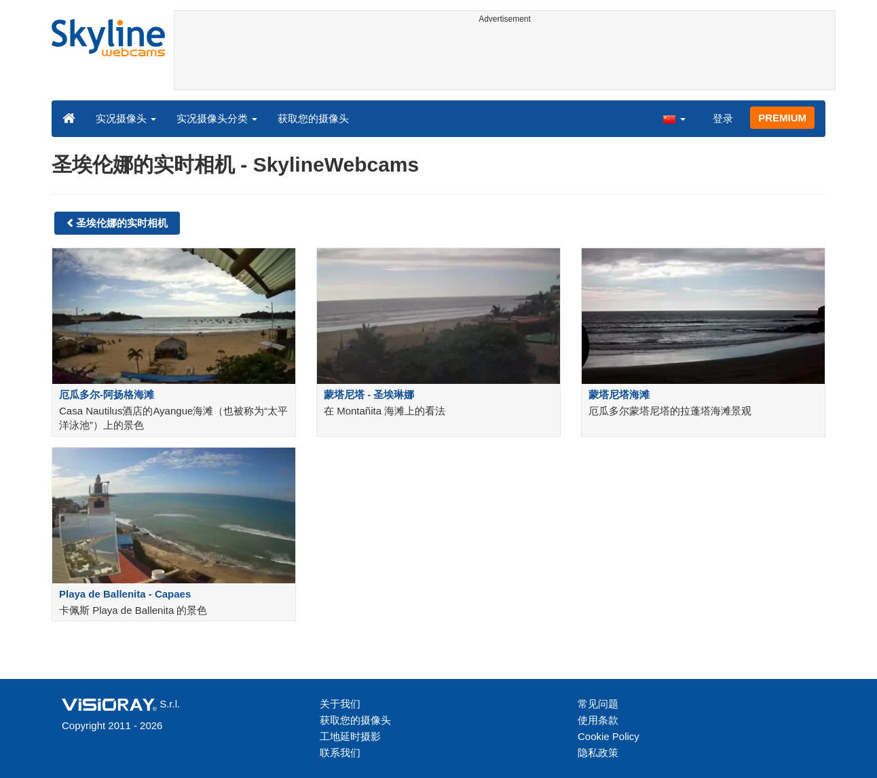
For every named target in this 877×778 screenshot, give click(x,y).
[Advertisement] (504, 59)
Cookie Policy (608, 736)
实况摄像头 (126, 118)
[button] (674, 118)
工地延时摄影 (350, 736)
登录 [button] (723, 118)
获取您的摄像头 (313, 118)
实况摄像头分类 (216, 118)
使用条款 (598, 720)
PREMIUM (782, 117)
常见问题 (598, 703)
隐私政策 (598, 752)
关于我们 (340, 703)
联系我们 (340, 752)
